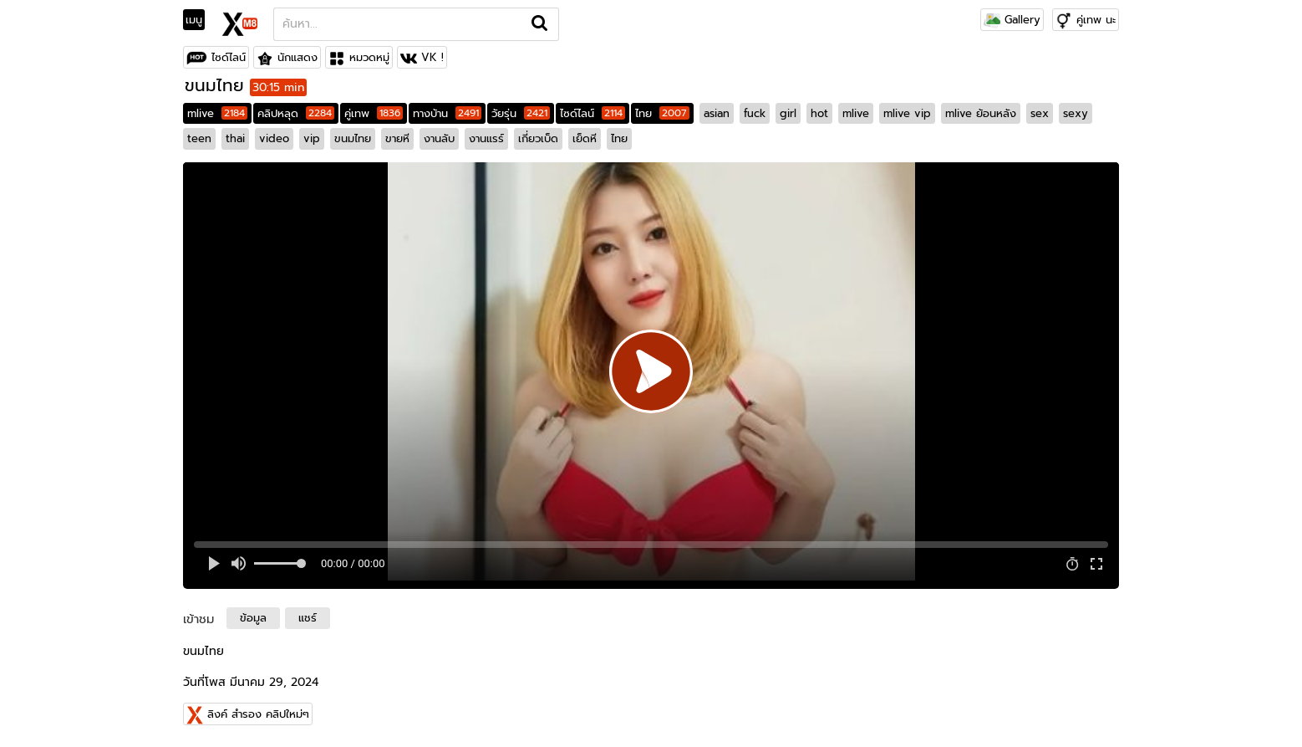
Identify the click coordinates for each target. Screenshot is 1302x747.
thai (235, 138)
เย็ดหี (584, 138)
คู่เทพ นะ (1096, 20)
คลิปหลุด (295, 113)
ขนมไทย (352, 138)
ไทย (662, 113)
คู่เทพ (373, 113)
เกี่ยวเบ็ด (538, 138)
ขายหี (397, 138)
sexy (1075, 113)
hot (819, 113)
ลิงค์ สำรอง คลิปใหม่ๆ (258, 714)
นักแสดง (297, 57)
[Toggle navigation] (199, 20)
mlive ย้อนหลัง (980, 113)
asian (717, 113)
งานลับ (439, 138)
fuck (754, 113)
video (274, 138)
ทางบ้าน (447, 113)
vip (311, 138)
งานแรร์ (486, 138)
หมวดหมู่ (369, 57)
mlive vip (907, 113)
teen (199, 138)
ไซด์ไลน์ (228, 57)
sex (1039, 113)
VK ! (432, 57)
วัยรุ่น (520, 113)
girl (788, 113)
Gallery (1012, 20)
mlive (217, 113)
